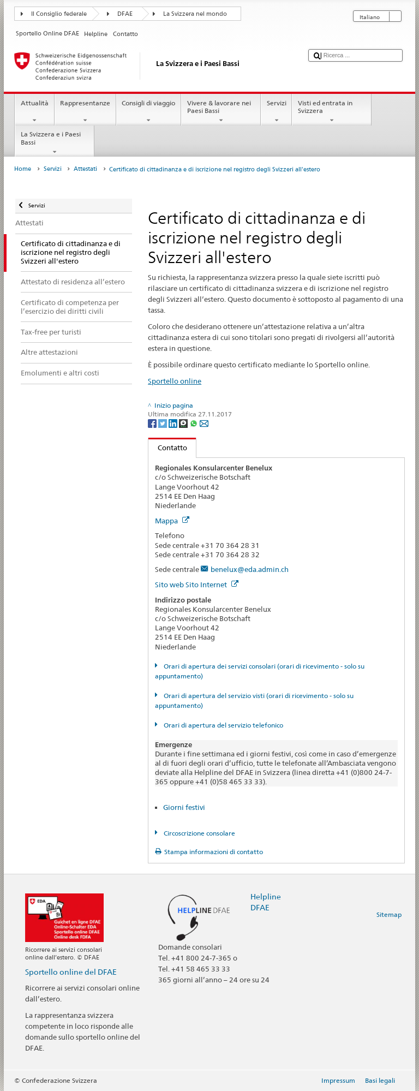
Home (22, 168)
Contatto (167, 447)
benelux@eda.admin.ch (250, 569)
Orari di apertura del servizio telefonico (222, 725)
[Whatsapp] (194, 423)
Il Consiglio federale (59, 13)
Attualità (34, 112)
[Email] (204, 423)
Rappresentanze (85, 112)
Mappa (172, 520)
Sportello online (174, 381)
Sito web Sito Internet (196, 584)
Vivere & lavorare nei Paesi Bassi (221, 112)
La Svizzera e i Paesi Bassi (54, 143)
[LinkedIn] (174, 423)
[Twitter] (163, 423)
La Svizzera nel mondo (195, 13)
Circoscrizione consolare (198, 833)
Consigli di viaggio (149, 112)
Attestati (85, 168)
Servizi (276, 112)
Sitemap (389, 914)
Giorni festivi (184, 807)
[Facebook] (153, 423)
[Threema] (184, 423)
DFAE (125, 13)
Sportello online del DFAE (71, 971)
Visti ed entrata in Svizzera (331, 112)
